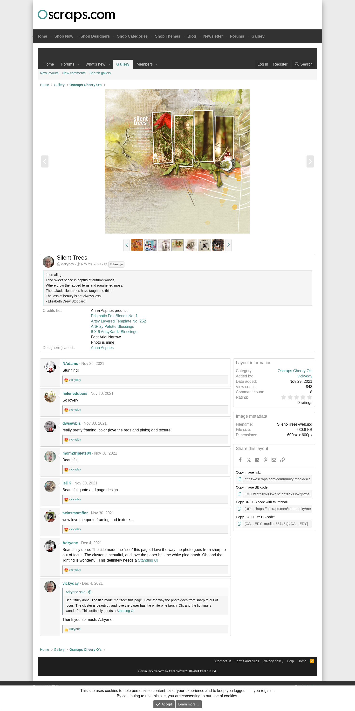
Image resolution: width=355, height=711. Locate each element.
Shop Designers (95, 36)
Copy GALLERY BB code (255, 516)
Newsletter (213, 36)
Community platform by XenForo (177, 671)
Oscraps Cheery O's (295, 371)
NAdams (70, 364)
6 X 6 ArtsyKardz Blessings (114, 332)
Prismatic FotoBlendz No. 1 (114, 316)
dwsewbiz (71, 423)
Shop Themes (167, 36)
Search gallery (100, 73)
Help (290, 661)
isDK (66, 483)
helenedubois (74, 393)
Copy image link (248, 472)
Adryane (70, 543)
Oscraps (76, 16)
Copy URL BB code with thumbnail (261, 501)
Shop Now (63, 36)
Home (41, 36)
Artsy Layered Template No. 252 (118, 321)
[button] (78, 64)
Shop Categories (132, 36)
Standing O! (148, 560)
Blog (192, 36)
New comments (73, 73)
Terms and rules (247, 661)
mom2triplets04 (76, 453)
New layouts (49, 73)
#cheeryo (116, 264)
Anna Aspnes (102, 348)
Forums (237, 36)
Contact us (223, 661)
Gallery (258, 36)
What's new (95, 64)
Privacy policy (273, 661)
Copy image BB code (252, 487)
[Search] (303, 64)
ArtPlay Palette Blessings (112, 326)
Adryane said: (76, 592)
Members (145, 64)
